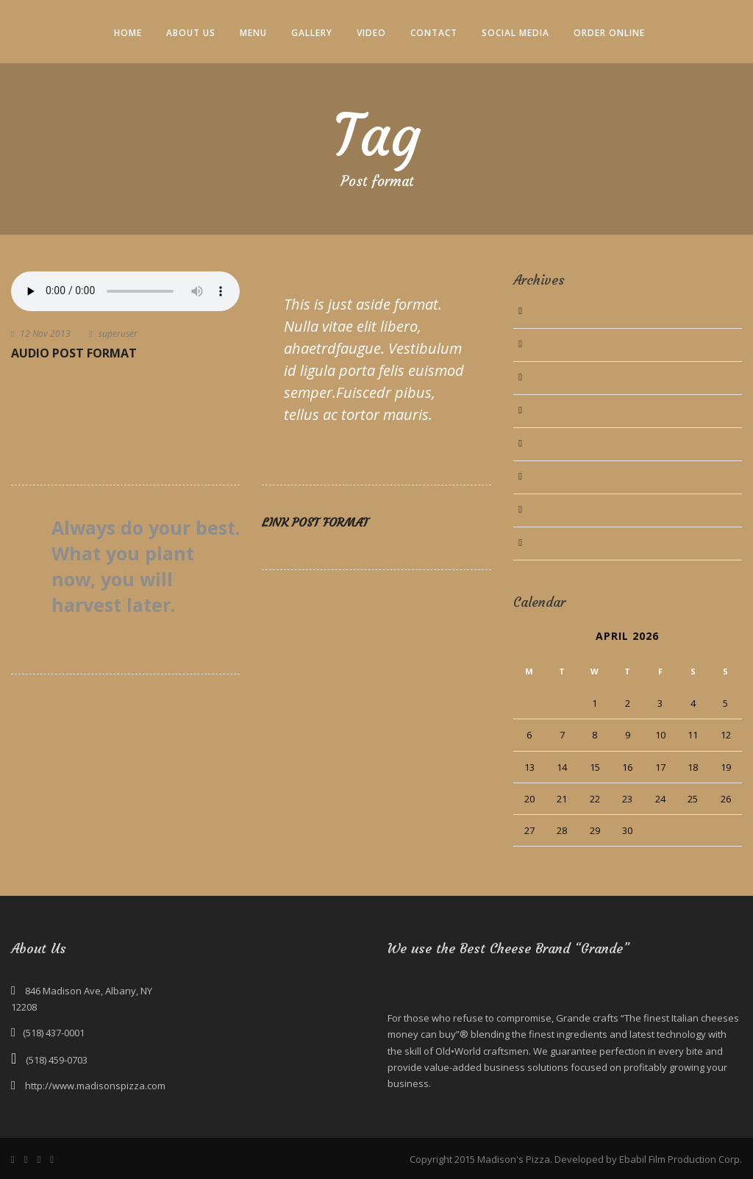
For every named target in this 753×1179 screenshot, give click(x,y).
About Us (190, 32)
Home (128, 32)
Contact (433, 32)
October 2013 (561, 477)
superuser (118, 333)
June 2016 (553, 311)
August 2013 (558, 543)
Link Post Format (315, 522)
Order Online (609, 32)
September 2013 (568, 510)
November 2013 (567, 444)
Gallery (311, 32)
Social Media (515, 32)
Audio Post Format (74, 353)
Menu (253, 32)
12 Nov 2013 (45, 333)
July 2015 (551, 345)
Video (371, 32)
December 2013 (566, 411)
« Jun (524, 854)
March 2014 (557, 378)
